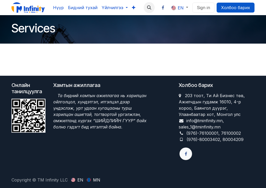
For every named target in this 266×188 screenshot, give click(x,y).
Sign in (203, 7)
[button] (149, 7)
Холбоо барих (235, 7)
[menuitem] (58, 7)
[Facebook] (163, 7)
